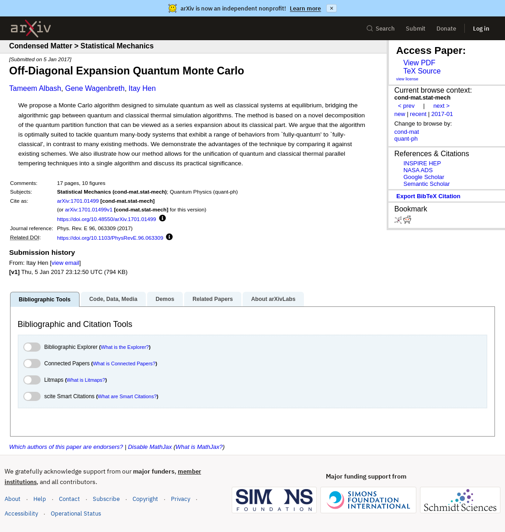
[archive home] (31, 28)
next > (441, 105)
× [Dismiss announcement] (331, 8)
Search (380, 28)
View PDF (419, 63)
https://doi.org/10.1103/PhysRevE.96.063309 (110, 238)
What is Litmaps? (86, 380)
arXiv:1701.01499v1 (88, 209)
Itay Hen (142, 88)
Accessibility (21, 513)
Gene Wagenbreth (94, 88)
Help (39, 499)
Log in (481, 28)
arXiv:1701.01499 (78, 201)
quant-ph (406, 138)
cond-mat (406, 131)
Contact (69, 499)
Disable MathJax (150, 446)
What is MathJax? (199, 446)
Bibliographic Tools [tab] (44, 299)
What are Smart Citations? (127, 396)
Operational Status (76, 513)
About (13, 499)
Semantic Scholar (427, 183)
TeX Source (422, 71)
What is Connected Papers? (124, 363)
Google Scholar (424, 177)
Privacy (180, 499)
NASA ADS (418, 170)
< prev (406, 105)
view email (65, 262)
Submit (415, 28)
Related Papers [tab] (212, 299)
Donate (446, 28)
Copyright (145, 499)
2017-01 (442, 114)
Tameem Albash (35, 88)
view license (407, 79)
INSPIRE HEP (422, 163)
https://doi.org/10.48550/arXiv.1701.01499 (106, 219)
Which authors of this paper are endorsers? (66, 446)
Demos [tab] (164, 299)
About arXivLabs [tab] (273, 299)
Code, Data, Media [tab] (113, 299)
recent (418, 114)
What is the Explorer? (125, 347)
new (399, 114)
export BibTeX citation (428, 196)
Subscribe (106, 499)
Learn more (305, 8)
